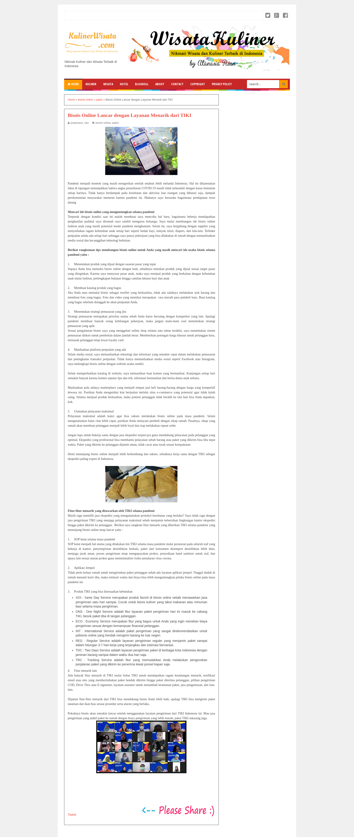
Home (73, 84)
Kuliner (91, 84)
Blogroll (142, 84)
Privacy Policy (222, 84)
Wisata (108, 84)
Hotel (124, 84)
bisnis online (103, 122)
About (159, 84)
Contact (177, 84)
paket (115, 122)
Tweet (72, 814)
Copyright (197, 84)
